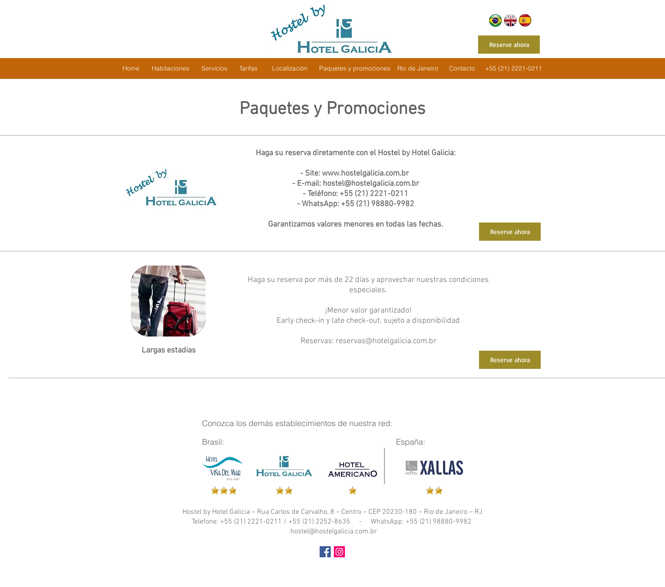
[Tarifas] (248, 68)
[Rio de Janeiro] (417, 68)
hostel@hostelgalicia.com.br (371, 183)
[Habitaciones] (170, 68)
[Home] (130, 68)
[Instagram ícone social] (339, 551)
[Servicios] (214, 68)
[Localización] (289, 68)
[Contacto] (462, 68)
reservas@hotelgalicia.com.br (386, 341)
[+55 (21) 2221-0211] (514, 68)
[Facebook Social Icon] (325, 551)
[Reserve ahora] (509, 44)
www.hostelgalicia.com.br (365, 173)
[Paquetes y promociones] (354, 68)
